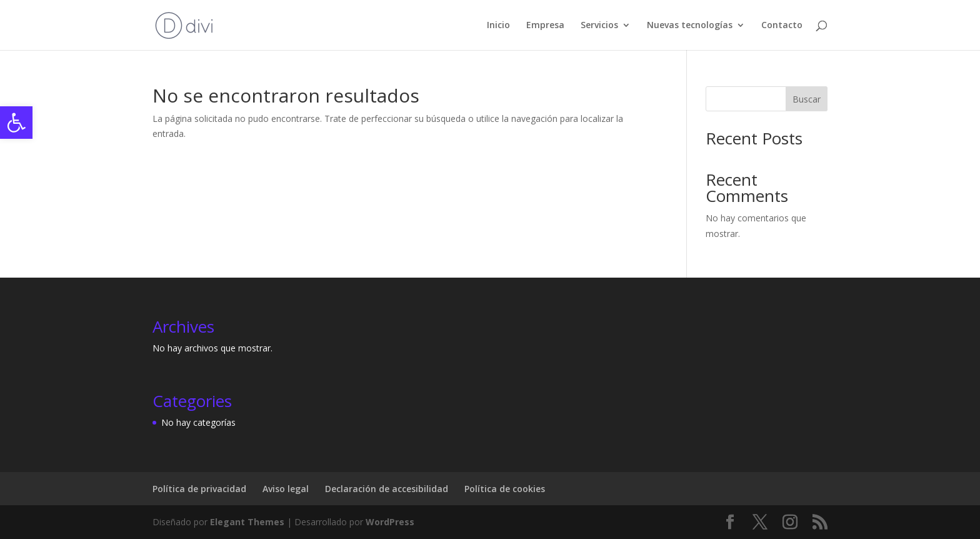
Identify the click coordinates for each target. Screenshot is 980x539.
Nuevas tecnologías (689, 26)
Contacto (781, 26)
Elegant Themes (247, 522)
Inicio (498, 26)
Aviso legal (285, 489)
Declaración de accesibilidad (386, 489)
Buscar (806, 99)
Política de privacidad (199, 489)
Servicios (599, 26)
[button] (16, 122)
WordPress (390, 522)
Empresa (545, 26)
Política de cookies (504, 489)
